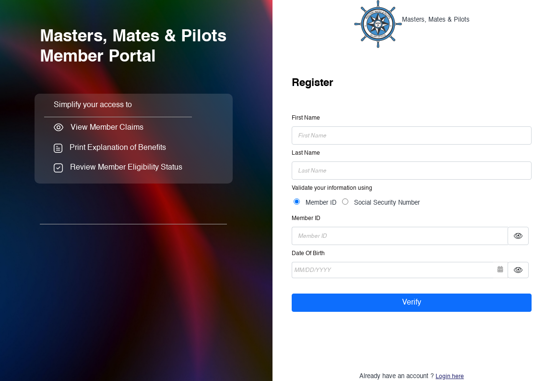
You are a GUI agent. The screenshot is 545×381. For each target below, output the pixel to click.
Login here (450, 377)
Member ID (321, 203)
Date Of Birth (308, 254)
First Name (306, 118)
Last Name (306, 153)
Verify (411, 303)
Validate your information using (332, 188)
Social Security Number (387, 203)
